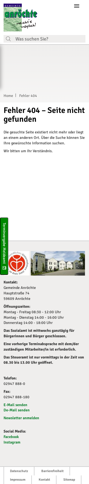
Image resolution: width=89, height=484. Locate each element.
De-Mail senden (17, 410)
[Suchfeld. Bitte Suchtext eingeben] (49, 39)
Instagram (12, 442)
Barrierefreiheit (52, 471)
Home (8, 95)
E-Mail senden (15, 405)
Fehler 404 (28, 95)
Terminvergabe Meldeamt (4, 246)
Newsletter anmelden (21, 418)
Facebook (11, 436)
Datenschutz (19, 471)
